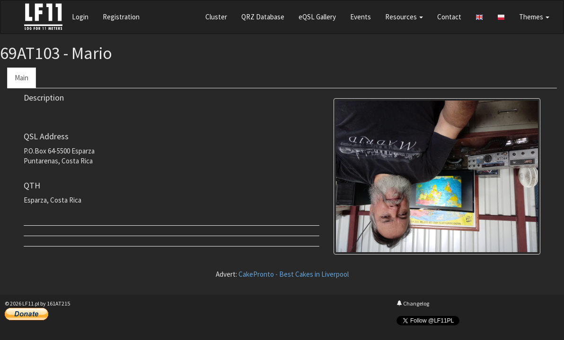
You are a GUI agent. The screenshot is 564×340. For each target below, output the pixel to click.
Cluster (216, 16)
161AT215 (58, 303)
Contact (449, 16)
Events (360, 16)
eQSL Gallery (317, 16)
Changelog (413, 303)
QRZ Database (262, 16)
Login (80, 16)
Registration (121, 16)
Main (21, 77)
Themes (534, 16)
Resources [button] (404, 16)
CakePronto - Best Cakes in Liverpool (293, 274)
